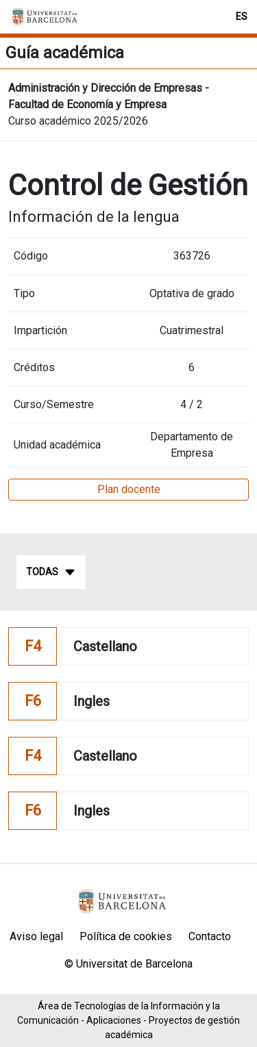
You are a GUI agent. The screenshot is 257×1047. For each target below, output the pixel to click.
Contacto (209, 936)
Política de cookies (125, 936)
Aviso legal (36, 936)
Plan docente (128, 489)
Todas (51, 572)
